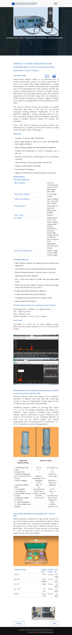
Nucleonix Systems (36, 630)
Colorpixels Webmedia (46, 632)
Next (54, 623)
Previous (19, 623)
